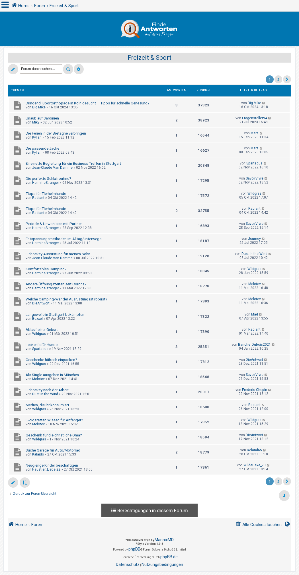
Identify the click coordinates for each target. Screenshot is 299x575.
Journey (254, 239)
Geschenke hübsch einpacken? (51, 360)
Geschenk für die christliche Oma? (54, 435)
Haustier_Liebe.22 (46, 469)
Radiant (38, 198)
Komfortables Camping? (46, 269)
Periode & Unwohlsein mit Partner (54, 224)
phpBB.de (169, 556)
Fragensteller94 (254, 118)
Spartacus (254, 163)
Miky (35, 122)
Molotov (254, 284)
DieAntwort (41, 303)
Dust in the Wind (254, 254)
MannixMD (164, 539)
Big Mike (39, 107)
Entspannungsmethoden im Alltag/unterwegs (63, 239)
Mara (255, 133)
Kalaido (38, 454)
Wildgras (254, 193)
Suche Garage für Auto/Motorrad (53, 450)
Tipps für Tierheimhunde (46, 193)
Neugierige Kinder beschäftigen (52, 465)
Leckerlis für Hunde (42, 345)
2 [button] (278, 79)
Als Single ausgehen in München (52, 375)
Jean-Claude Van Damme (52, 168)
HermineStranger (45, 183)
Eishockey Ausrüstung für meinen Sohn (58, 254)
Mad (254, 314)
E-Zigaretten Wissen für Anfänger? (54, 420)
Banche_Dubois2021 (254, 345)
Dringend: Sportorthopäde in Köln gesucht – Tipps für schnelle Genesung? (88, 103)
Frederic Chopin (254, 390)
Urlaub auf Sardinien (42, 118)
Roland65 (254, 450)
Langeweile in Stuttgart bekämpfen (55, 314)
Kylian (37, 137)
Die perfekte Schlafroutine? (48, 178)
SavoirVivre (254, 178)
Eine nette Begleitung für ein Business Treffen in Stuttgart (73, 163)
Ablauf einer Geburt (42, 329)
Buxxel (37, 319)
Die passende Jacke (42, 148)
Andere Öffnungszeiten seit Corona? (56, 284)
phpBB (134, 549)
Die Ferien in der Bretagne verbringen (56, 133)
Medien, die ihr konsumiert (47, 405)
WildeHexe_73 (254, 465)
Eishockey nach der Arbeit (47, 390)
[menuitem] (258, 524)
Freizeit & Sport (149, 57)
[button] (287, 79)
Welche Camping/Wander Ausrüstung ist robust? (66, 299)
